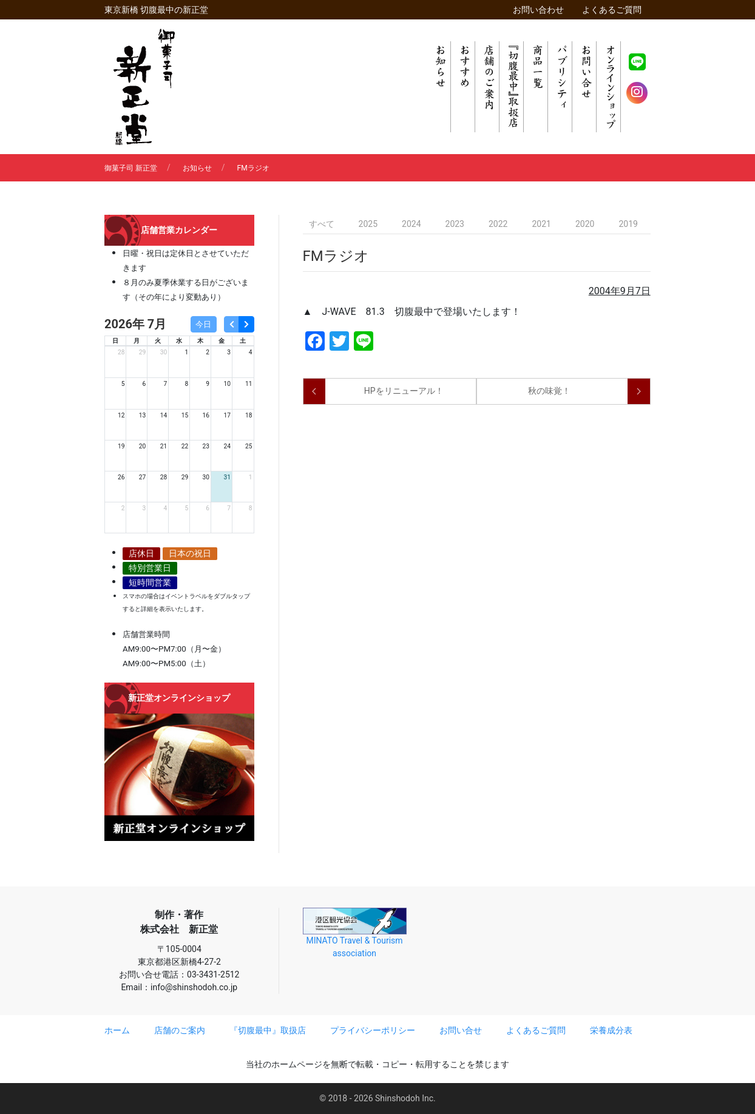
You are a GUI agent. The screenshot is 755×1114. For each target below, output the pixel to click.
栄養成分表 (611, 1030)
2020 (584, 224)
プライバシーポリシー (372, 1030)
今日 (203, 324)
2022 (498, 224)
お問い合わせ (538, 10)
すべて (321, 224)
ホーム (117, 1030)
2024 (411, 224)
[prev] (231, 324)
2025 (368, 224)
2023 (454, 224)
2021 (541, 224)
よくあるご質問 (612, 10)
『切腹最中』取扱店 (267, 1030)
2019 (627, 224)
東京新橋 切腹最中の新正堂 (156, 10)
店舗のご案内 (179, 1030)
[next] (246, 324)
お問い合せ (460, 1030)
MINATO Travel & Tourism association (355, 933)
